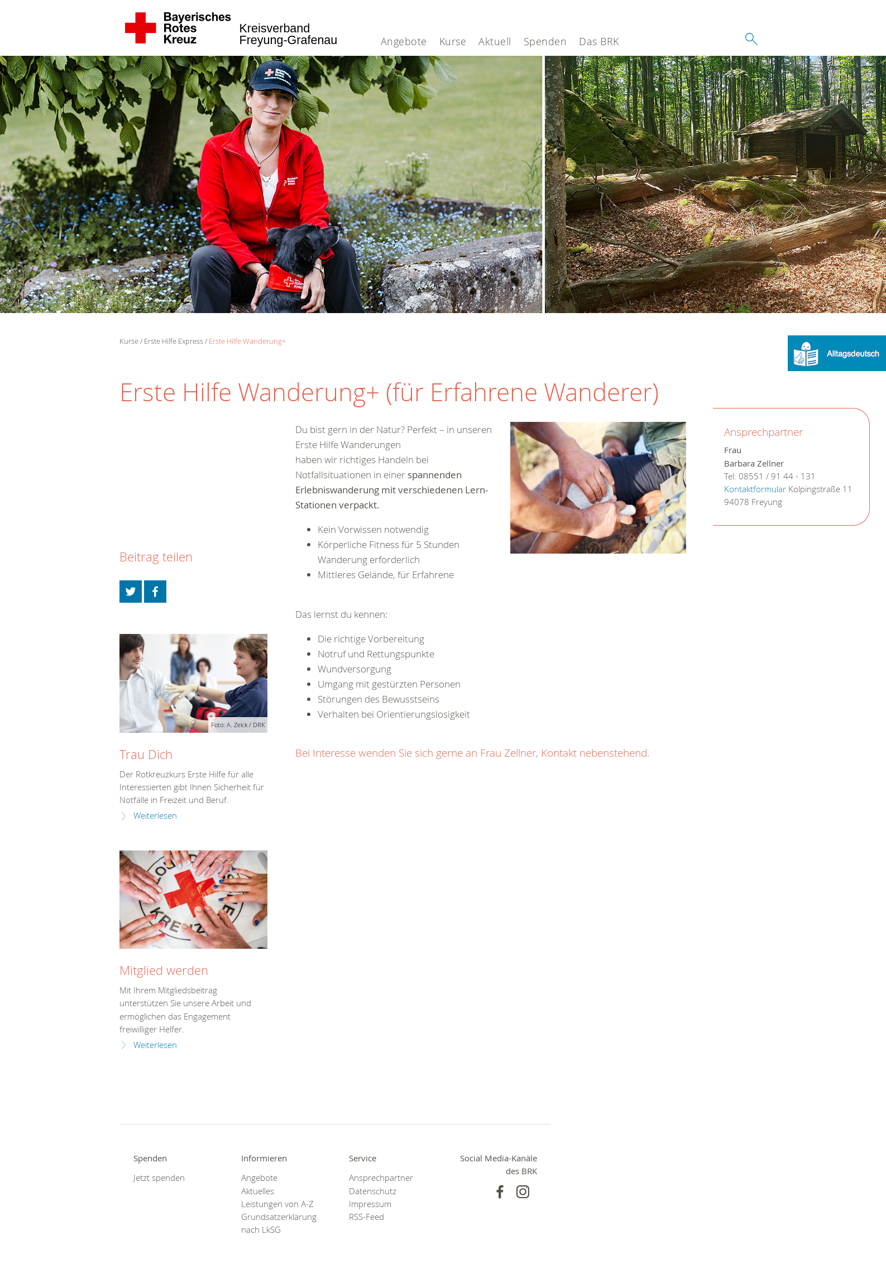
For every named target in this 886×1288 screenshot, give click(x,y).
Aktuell (494, 41)
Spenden (545, 41)
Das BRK (599, 41)
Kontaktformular (755, 489)
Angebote (404, 41)
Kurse (453, 41)
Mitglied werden (163, 970)
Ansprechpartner (381, 1177)
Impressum (370, 1204)
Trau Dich (146, 754)
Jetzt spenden (159, 1177)
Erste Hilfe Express (173, 341)
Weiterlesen (155, 815)
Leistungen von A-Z (277, 1204)
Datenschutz (372, 1191)
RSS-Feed (366, 1217)
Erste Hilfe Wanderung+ (247, 341)
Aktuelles (257, 1191)
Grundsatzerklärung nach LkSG (279, 1223)
